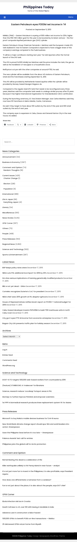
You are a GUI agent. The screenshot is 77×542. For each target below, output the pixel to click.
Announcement (9, 157)
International (7, 194)
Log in (4, 349)
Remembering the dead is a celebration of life (22, 460)
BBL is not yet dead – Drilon (13, 286)
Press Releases (8, 239)
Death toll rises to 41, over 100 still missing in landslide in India (28, 507)
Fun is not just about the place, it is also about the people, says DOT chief (33, 485)
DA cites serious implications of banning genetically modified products (32, 278)
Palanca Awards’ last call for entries (17, 438)
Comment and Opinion (12, 167)
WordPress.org (8, 365)
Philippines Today (38, 7)
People (5, 233)
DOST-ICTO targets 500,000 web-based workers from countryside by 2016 (34, 379)
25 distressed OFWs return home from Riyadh (21, 524)
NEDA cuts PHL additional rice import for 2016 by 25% (24, 273)
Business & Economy (11, 162)
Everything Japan (11, 202)
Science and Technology (12, 249)
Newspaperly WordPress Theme (52, 536)
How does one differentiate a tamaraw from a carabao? (26, 480)
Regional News (8, 244)
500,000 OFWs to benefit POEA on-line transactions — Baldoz (28, 518)
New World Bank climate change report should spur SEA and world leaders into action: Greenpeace (35, 425)
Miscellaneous (8, 212)
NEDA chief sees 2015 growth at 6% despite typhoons (25, 297)
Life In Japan (7, 199)
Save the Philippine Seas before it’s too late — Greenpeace (27, 432)
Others (5, 228)
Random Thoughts (11, 170)
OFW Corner (7, 223)
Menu (70, 17)
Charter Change (11, 178)
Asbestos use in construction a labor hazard (21, 512)
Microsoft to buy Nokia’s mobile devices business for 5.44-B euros (30, 418)
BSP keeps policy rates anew (14, 267)
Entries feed (7, 355)
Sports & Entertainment (12, 254)
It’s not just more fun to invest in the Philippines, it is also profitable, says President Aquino (37, 472)
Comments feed (9, 360)
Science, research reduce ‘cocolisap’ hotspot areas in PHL (27, 391)
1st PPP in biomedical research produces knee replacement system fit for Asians (36, 402)
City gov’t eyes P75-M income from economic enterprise (26, 318)
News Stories (7, 218)
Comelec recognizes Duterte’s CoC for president (23, 291)
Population (8, 189)
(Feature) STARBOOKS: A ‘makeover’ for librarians (23, 385)
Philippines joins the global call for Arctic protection (24, 444)
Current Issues (8, 175)
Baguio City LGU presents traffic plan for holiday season (26, 323)
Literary (5, 207)
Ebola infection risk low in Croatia (16, 501)
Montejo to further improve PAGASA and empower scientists (28, 397)
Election (7, 183)
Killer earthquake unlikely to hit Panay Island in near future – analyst (31, 465)
